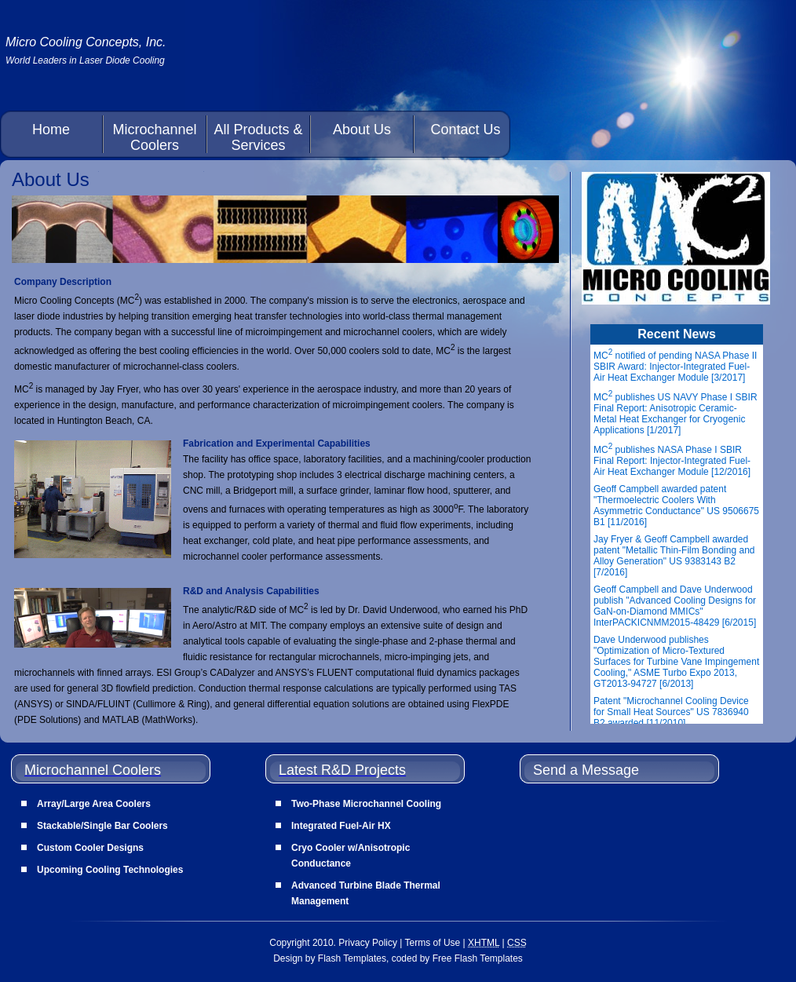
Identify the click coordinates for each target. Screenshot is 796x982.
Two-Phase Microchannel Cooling (366, 803)
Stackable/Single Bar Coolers (102, 825)
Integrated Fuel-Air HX (341, 825)
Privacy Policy (367, 942)
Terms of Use (433, 942)
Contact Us (465, 129)
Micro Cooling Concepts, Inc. (85, 42)
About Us (362, 129)
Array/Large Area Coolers (94, 803)
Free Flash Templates (478, 958)
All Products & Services (258, 137)
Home (51, 129)
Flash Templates (352, 958)
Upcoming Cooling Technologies (110, 869)
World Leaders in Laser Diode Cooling (85, 60)
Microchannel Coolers (154, 137)
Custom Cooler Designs (90, 847)
